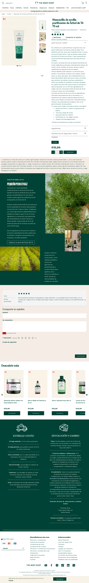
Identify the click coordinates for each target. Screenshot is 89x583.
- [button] (53, 152)
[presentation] (15, 351)
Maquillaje (43, 8)
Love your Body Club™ (78, 8)
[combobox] (11, 3)
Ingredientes (60, 8)
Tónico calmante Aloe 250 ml (61, 400)
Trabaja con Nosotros (65, 548)
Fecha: (6, 299)
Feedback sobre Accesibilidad (68, 559)
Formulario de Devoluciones (67, 555)
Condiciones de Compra (38, 546)
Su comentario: (8, 320)
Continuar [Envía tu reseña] (81, 356)
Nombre (5, 312)
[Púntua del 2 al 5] (22, 338)
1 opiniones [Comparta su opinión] (56, 37)
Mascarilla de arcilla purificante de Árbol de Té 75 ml (29, 14)
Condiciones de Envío (37, 544)
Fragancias (33, 8)
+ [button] (61, 152)
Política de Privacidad (37, 542)
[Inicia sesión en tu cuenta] (86, 3)
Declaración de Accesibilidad (67, 557)
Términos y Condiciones (38, 540)
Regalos (51, 8)
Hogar (3, 14)
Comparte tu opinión (73, 37)
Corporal (19, 8)
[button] (87, 395)
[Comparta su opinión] (57, 34)
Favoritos (5, 8)
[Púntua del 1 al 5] (19, 338)
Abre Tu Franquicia (64, 551)
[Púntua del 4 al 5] (29, 338)
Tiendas (60, 546)
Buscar (9, 14)
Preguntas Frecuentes (37, 555)
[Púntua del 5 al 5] (33, 338)
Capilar (25, 8)
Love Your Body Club (65, 542)
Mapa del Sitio (34, 557)
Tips (67, 8)
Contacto (61, 544)
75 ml (55, 142)
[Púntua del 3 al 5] (26, 338)
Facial (12, 8)
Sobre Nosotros (63, 540)
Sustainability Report (65, 553)
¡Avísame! (12, 413)
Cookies (32, 559)
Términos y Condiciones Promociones (42, 548)
